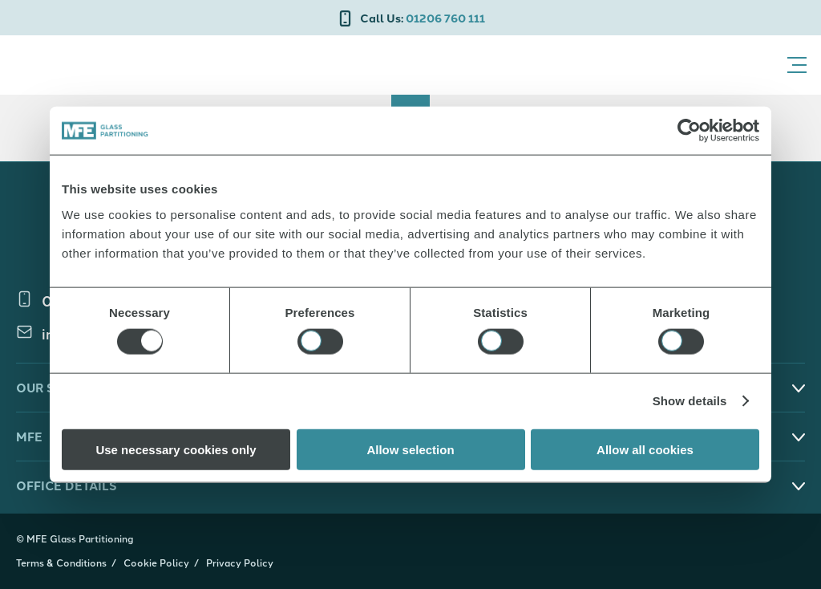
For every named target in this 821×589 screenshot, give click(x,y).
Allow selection (410, 449)
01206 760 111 (422, 18)
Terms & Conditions (61, 562)
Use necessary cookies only (175, 449)
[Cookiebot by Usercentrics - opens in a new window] (689, 131)
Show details (690, 401)
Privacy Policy (239, 562)
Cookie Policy (156, 562)
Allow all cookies (645, 449)
